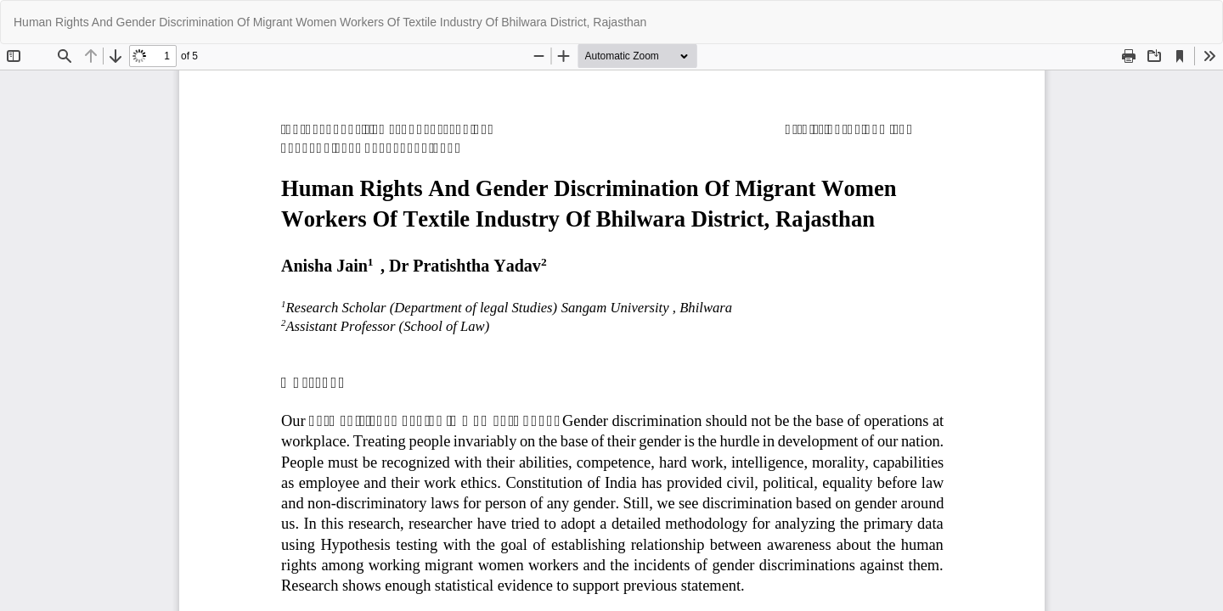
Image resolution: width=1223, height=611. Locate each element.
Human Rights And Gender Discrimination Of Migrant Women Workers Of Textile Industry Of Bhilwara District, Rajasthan (330, 22)
